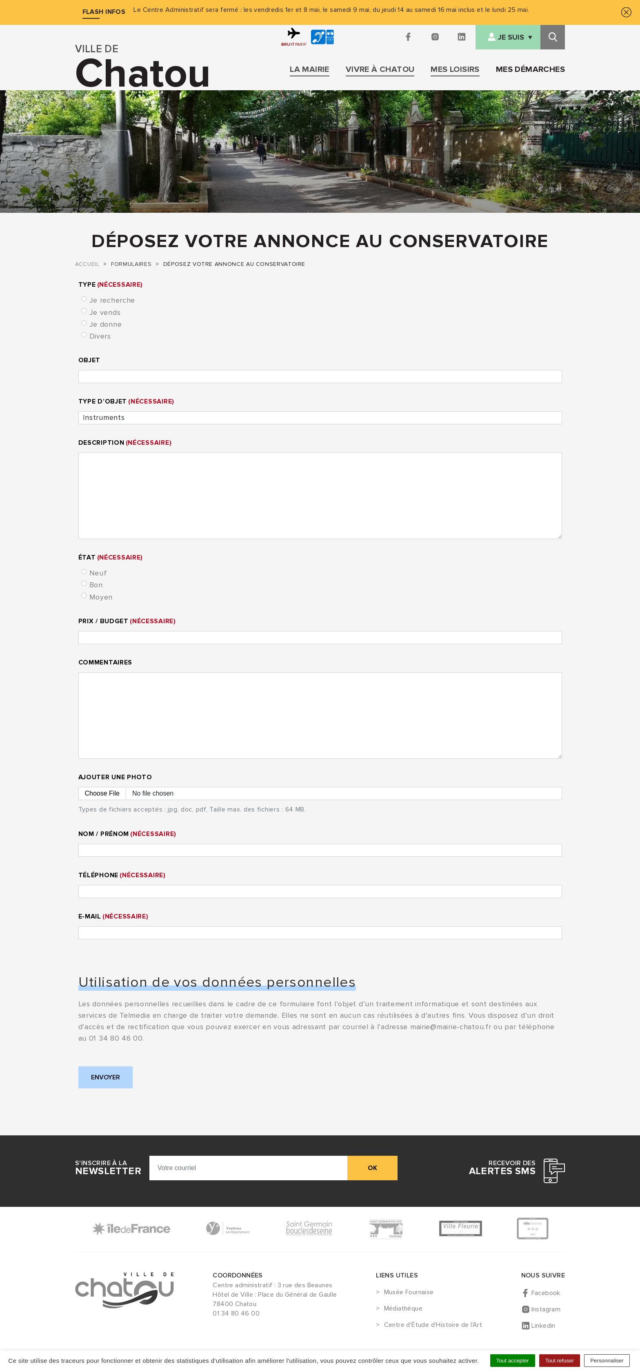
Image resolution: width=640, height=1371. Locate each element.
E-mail (113, 916)
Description (125, 443)
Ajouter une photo (115, 777)
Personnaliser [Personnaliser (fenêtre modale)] (607, 1361)
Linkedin (543, 1326)
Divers (100, 336)
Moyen (101, 597)
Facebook (545, 1293)
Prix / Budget (127, 621)
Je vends (105, 312)
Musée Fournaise (409, 1292)
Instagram (546, 1309)
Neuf (98, 572)
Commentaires (105, 662)
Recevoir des (502, 1168)
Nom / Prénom (127, 834)
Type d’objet (126, 401)
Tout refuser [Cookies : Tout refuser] (559, 1361)
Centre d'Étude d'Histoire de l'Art (433, 1325)
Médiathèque (403, 1309)
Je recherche (112, 300)
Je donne (105, 324)
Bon (96, 584)
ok (372, 1168)
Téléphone (122, 875)
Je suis (511, 37)
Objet (89, 360)
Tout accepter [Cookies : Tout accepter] (512, 1361)
